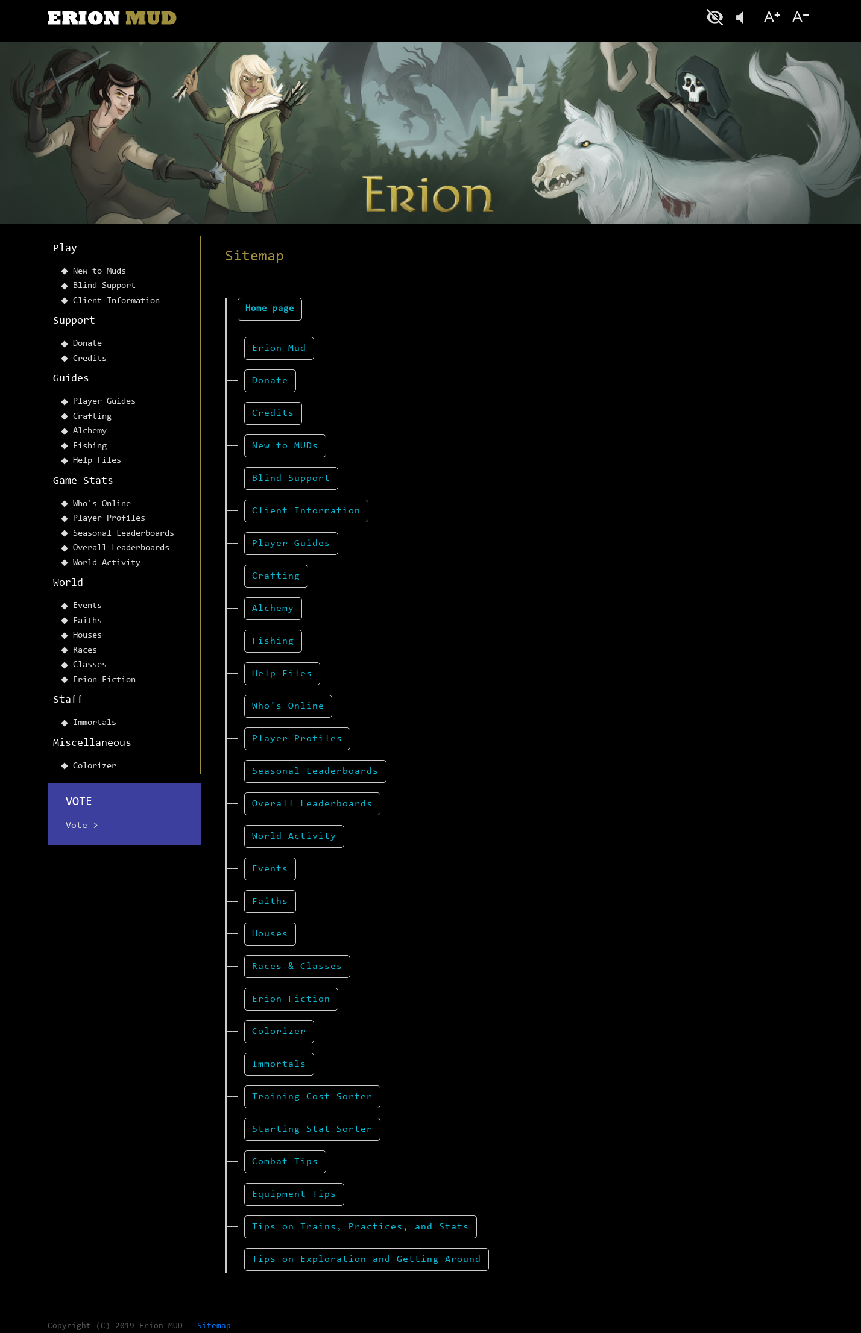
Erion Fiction (104, 680)
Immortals (94, 722)
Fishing (90, 446)
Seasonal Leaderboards (123, 533)
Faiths (87, 621)
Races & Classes (297, 966)
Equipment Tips (294, 1194)
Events (87, 605)
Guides (71, 379)
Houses (87, 635)
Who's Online (102, 504)
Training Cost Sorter (312, 1097)
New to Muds (99, 271)
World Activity (106, 563)
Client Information (116, 301)
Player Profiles (109, 518)
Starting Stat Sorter (312, 1129)
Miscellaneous (92, 743)
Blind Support (104, 285)
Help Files (97, 460)
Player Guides (104, 401)
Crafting (92, 416)
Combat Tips (285, 1162)
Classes (90, 665)
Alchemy (90, 431)
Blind (716, 17)
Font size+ (771, 17)
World (68, 583)
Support (74, 321)
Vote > (82, 825)
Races (85, 650)
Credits (90, 358)
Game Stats (83, 481)
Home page (269, 308)
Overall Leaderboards (121, 548)
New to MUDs (285, 446)
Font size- (799, 17)
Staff (68, 700)
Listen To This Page (744, 17)
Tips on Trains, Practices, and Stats (360, 1227)
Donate (87, 343)
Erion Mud (279, 348)
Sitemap (214, 1326)
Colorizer (94, 766)
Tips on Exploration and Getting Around (366, 1259)
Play (65, 248)
